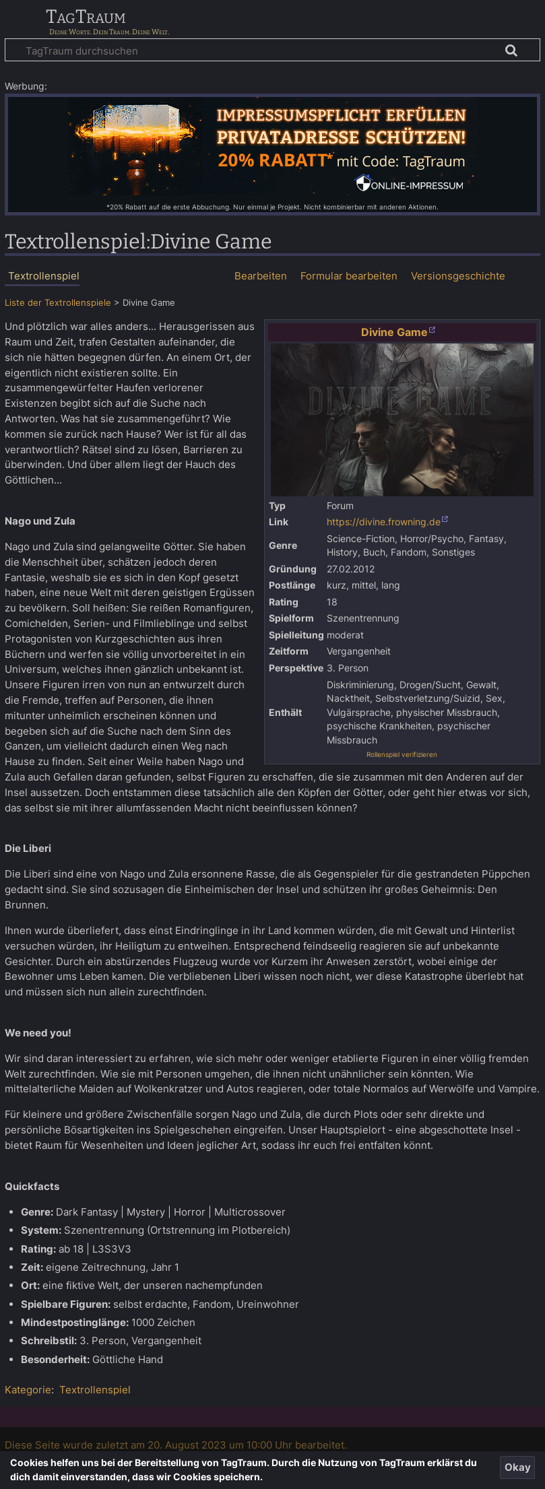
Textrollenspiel (95, 1389)
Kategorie (28, 1389)
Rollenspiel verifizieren (401, 754)
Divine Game (394, 332)
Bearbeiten (260, 275)
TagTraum (86, 17)
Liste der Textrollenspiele (58, 303)
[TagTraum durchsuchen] (272, 50)
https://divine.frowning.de (384, 522)
